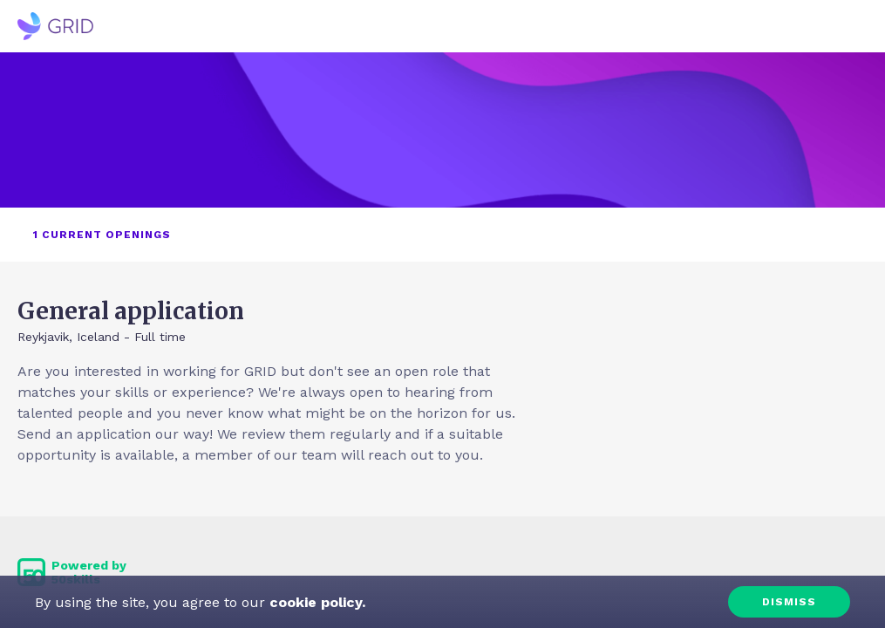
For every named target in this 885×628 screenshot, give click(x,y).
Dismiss (789, 602)
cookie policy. (315, 602)
